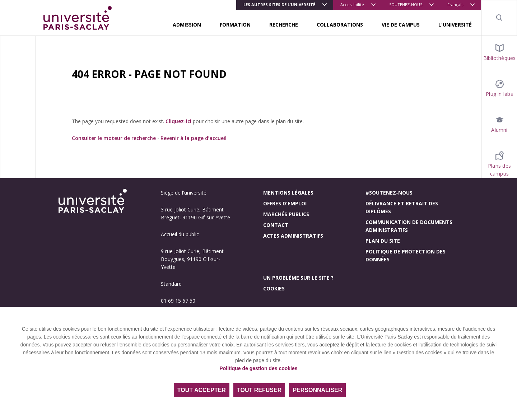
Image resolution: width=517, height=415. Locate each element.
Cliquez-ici (178, 121)
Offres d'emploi (285, 203)
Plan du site (382, 240)
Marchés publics (286, 214)
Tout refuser (259, 390)
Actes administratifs (293, 235)
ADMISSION (187, 24)
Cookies (274, 288)
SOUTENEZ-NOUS (405, 4)
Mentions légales (288, 192)
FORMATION (235, 24)
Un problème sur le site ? (298, 277)
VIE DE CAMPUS (401, 24)
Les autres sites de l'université (279, 4)
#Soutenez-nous (389, 192)
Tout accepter (201, 390)
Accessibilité (352, 4)
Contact (275, 225)
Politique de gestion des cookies (258, 368)
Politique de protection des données (405, 255)
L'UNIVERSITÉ (455, 24)
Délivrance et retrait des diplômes (401, 207)
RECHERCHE (283, 24)
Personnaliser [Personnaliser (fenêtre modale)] (317, 390)
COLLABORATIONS (340, 24)
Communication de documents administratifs (408, 226)
